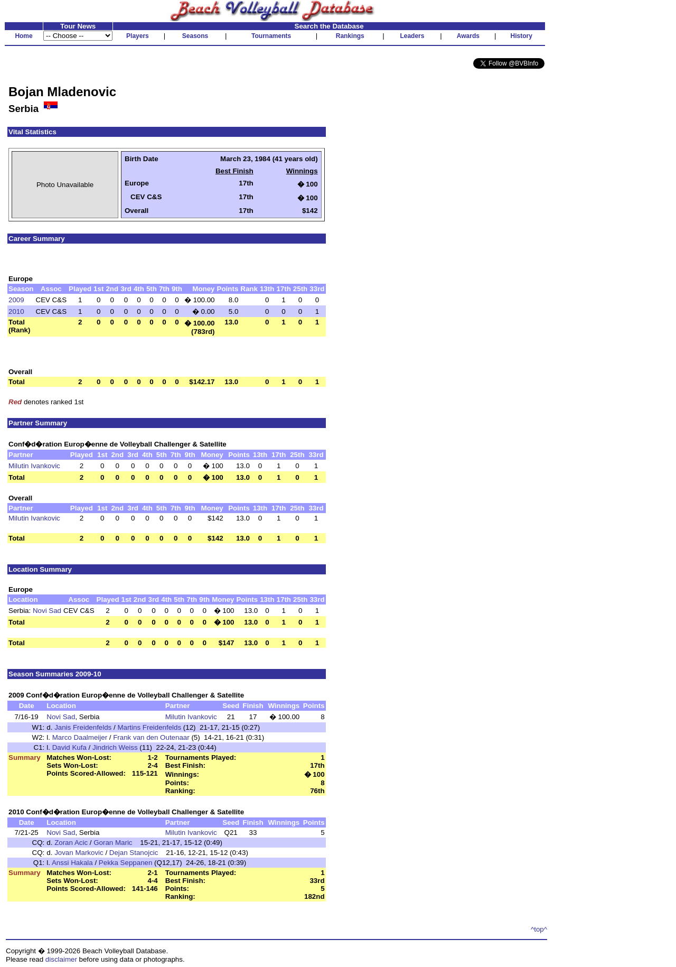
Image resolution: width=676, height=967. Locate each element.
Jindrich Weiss (115, 747)
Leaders (412, 36)
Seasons (195, 36)
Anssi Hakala (72, 863)
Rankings (350, 36)
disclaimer (61, 959)
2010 (16, 311)
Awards (468, 36)
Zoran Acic (71, 843)
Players (137, 36)
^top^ (539, 929)
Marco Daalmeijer (79, 737)
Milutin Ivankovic (34, 466)
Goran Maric (112, 843)
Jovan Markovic (79, 853)
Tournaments (271, 36)
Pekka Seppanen (126, 863)
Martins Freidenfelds (149, 727)
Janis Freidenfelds (82, 727)
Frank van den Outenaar (151, 737)
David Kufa (69, 747)
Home (23, 36)
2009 (16, 300)
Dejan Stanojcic (133, 853)
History (521, 36)
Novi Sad (47, 611)
